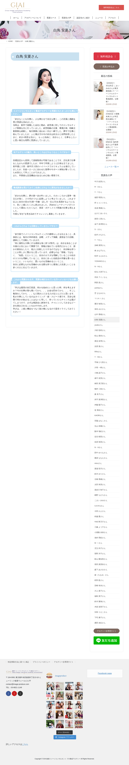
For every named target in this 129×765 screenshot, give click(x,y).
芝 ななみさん (100, 293)
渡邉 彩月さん (100, 469)
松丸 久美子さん (100, 272)
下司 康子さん (100, 617)
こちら (25, 744)
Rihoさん (98, 352)
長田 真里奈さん (100, 564)
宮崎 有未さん (100, 586)
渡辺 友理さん (100, 341)
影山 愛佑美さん (100, 559)
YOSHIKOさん (100, 261)
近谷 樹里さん (100, 437)
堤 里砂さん (99, 410)
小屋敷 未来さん (100, 532)
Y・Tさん (98, 240)
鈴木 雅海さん (100, 601)
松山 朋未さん (100, 336)
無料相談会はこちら (111, 7)
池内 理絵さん (100, 538)
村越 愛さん (99, 516)
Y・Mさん (98, 357)
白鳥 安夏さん (100, 320)
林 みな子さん (100, 251)
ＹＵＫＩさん (99, 298)
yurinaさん (98, 288)
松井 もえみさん (100, 256)
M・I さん (98, 543)
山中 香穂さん (100, 314)
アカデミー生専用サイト (63, 662)
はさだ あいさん (100, 213)
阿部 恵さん (99, 283)
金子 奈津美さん (100, 224)
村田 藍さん (99, 580)
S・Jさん (98, 229)
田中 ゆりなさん (100, 453)
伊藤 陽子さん (100, 405)
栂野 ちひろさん (100, 495)
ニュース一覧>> (111, 167)
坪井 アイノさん (100, 277)
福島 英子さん (100, 596)
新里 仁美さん (100, 219)
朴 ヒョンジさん (100, 203)
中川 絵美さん (100, 181)
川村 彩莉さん (100, 330)
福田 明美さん (100, 197)
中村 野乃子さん (100, 522)
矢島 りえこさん (100, 612)
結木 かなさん (100, 235)
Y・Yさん (98, 192)
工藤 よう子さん (100, 527)
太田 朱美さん (100, 484)
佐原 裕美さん (100, 442)
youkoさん (98, 325)
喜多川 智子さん (100, 490)
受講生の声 (106, 175)
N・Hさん (98, 266)
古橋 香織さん (100, 479)
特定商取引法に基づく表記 (18, 662)
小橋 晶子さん (100, 373)
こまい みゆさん (100, 500)
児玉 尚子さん (100, 548)
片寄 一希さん (100, 368)
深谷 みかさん (100, 309)
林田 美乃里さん (100, 383)
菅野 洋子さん (100, 554)
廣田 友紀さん (100, 623)
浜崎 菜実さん (100, 245)
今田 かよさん (100, 511)
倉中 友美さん (100, 378)
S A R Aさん (99, 506)
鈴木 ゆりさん (100, 474)
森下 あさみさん (100, 570)
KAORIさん (99, 415)
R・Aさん (98, 187)
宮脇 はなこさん (100, 421)
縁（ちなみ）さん (101, 575)
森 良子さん (99, 394)
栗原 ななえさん (100, 458)
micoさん (98, 463)
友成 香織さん (100, 208)
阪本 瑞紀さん (100, 431)
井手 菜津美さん (100, 399)
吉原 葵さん (99, 346)
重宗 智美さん (100, 304)
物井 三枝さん (100, 389)
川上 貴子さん (100, 591)
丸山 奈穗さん (100, 426)
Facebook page (105, 673)
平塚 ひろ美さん (100, 362)
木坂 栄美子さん (100, 607)
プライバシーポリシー (41, 662)
